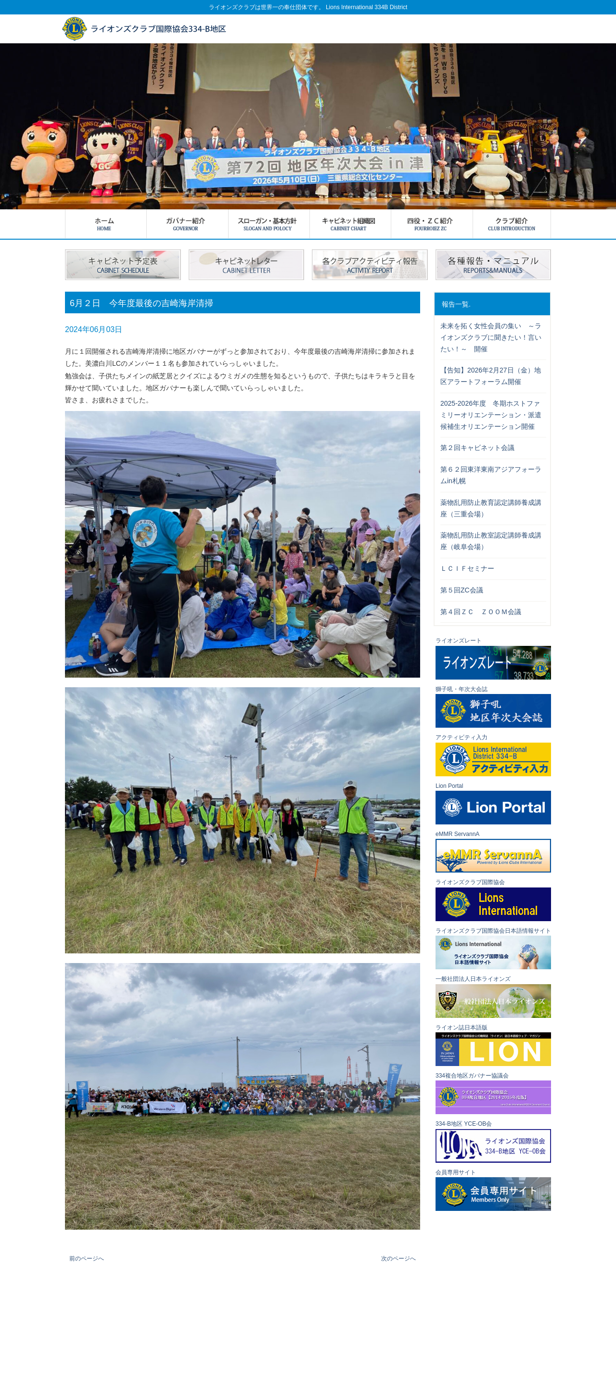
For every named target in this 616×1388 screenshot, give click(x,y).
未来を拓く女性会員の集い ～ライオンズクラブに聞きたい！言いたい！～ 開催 (490, 337)
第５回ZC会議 (461, 590)
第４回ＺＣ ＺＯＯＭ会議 (480, 612)
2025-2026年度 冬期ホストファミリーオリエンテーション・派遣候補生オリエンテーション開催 (490, 414)
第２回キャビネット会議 (477, 447)
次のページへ (398, 1258)
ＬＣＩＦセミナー (467, 568)
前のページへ (86, 1258)
